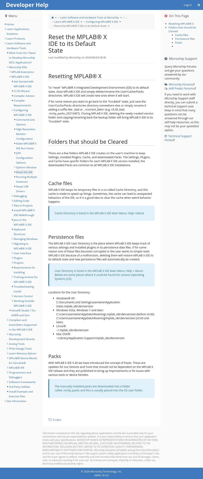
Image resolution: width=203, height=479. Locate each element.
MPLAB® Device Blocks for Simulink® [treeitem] (23, 360)
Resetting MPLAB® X (181, 23)
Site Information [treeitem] (16, 401)
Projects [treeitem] (19, 263)
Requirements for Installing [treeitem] (24, 270)
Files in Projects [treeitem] (23, 205)
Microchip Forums (180, 84)
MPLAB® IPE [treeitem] (16, 367)
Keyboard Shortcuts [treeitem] (19, 232)
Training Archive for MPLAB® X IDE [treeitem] (26, 279)
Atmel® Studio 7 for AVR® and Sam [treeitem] (23, 313)
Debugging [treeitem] (20, 196)
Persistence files (185, 39)
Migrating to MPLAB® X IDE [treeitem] (23, 246)
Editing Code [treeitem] (21, 201)
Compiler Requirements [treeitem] (22, 103)
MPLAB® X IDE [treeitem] (20, 77)
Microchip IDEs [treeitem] (18, 67)
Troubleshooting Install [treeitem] (24, 289)
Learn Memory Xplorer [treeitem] (23, 353)
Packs (178, 42)
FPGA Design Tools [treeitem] (20, 348)
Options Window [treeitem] (26, 167)
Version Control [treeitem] (23, 296)
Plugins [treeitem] (18, 258)
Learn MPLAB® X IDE (66, 21)
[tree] (21, 24)
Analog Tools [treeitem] (17, 344)
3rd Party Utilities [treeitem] (19, 387)
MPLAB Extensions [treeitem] (22, 72)
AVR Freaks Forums (181, 88)
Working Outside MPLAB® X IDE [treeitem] (24, 303)
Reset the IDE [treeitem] (24, 172)
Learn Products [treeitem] (16, 38)
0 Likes (57, 420)
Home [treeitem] (10, 24)
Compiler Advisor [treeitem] (24, 96)
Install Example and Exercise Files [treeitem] (21, 394)
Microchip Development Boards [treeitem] (22, 337)
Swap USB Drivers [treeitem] (22, 189)
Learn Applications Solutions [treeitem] (18, 31)
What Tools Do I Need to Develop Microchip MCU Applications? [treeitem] (22, 57)
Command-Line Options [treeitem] (25, 122)
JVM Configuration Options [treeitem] (24, 157)
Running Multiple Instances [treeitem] (26, 179)
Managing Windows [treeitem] (26, 239)
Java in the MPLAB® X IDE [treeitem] (23, 222)
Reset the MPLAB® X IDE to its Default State (80, 26)
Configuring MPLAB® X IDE (102, 21)
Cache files (181, 35)
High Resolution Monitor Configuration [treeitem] (25, 134)
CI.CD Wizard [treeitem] (22, 91)
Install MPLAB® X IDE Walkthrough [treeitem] (24, 212)
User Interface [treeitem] (22, 253)
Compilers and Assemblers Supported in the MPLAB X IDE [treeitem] (23, 324)
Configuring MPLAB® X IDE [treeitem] (23, 112)
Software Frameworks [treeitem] (22, 382)
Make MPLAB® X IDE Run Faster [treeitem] (26, 146)
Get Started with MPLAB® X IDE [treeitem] (24, 84)
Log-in (188, 5)
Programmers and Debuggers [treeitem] (20, 375)
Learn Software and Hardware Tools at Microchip (89, 17)
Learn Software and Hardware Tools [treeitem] (19, 46)
